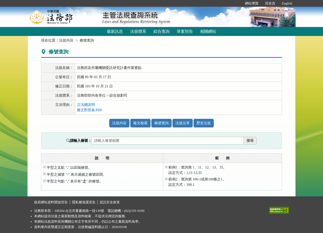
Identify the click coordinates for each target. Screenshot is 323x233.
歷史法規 (203, 123)
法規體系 (138, 31)
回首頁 (270, 3)
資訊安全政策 (110, 202)
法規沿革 (182, 123)
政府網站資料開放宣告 (51, 202)
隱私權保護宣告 (84, 202)
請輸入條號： (79, 140)
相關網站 (208, 31)
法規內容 (66, 40)
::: (236, 3)
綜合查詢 (161, 31)
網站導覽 (251, 3)
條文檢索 (140, 123)
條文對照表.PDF (89, 110)
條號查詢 (161, 123)
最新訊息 (115, 31)
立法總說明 (86, 105)
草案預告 (185, 31)
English (287, 3)
